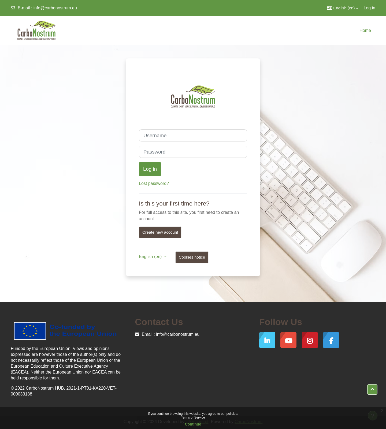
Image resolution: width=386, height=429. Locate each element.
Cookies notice (192, 257)
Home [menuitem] (365, 30)
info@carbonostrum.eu (55, 8)
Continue (193, 424)
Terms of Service (193, 417)
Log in (369, 8)
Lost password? (154, 183)
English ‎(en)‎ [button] (151, 256)
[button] (342, 8)
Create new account (160, 232)
